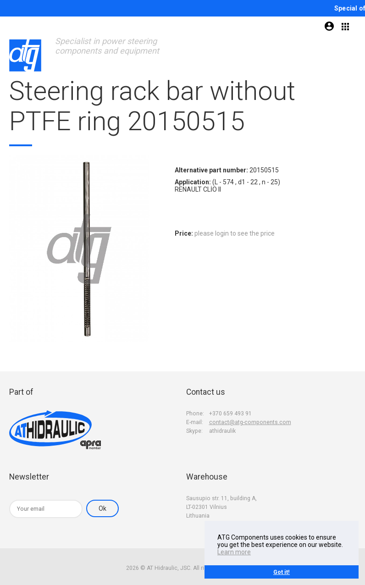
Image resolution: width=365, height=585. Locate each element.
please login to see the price (234, 233)
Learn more (234, 552)
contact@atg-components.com (250, 422)
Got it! (281, 571)
